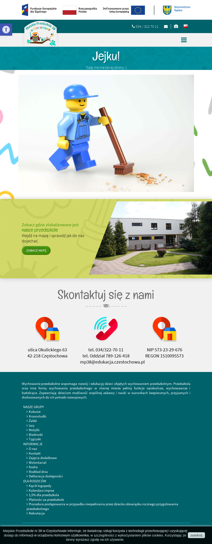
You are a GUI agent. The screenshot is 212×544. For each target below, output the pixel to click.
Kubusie (35, 411)
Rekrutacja (37, 513)
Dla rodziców (34, 481)
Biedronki (36, 434)
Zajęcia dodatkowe (43, 458)
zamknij (196, 535)
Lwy (31, 425)
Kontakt (35, 453)
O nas (33, 448)
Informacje (33, 444)
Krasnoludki (37, 416)
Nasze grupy (33, 407)
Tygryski (35, 439)
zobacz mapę (36, 250)
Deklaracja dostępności (46, 476)
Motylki (34, 430)
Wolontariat (37, 462)
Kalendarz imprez (41, 490)
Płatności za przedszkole (46, 499)
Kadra (33, 467)
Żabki (33, 420)
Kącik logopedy (40, 485)
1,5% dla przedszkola (44, 495)
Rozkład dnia (38, 471)
